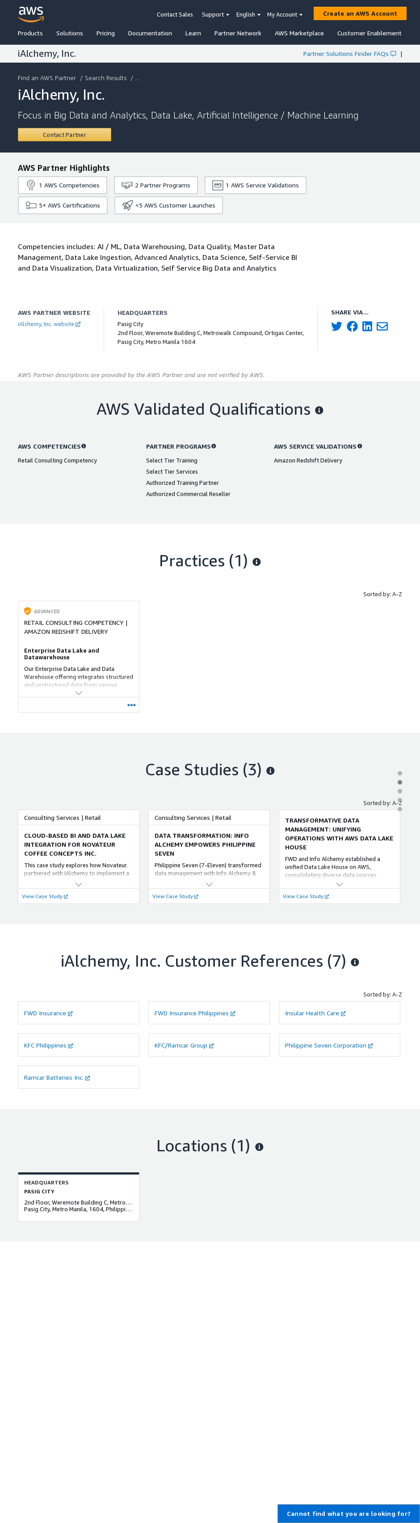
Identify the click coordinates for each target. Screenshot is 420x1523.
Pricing (106, 33)
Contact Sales (175, 14)
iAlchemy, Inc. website (49, 323)
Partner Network (237, 33)
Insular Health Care (315, 1013)
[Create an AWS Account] (360, 13)
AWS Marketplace (299, 33)
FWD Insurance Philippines (195, 1013)
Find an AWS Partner (48, 77)
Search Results (106, 77)
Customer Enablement (369, 33)
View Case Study (45, 896)
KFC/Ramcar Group (184, 1045)
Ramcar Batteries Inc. (57, 1077)
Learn (193, 33)
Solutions (69, 33)
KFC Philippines (48, 1045)
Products (30, 33)
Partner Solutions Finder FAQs (349, 53)
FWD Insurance (48, 1013)
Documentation (150, 33)
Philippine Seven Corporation (329, 1045)
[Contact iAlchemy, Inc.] (64, 134)
